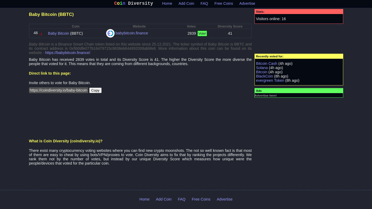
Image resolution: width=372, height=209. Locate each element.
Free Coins (223, 4)
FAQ (204, 4)
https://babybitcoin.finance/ (67, 54)
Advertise (247, 4)
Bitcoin (261, 73)
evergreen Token (270, 81)
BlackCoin (264, 77)
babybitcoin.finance (132, 34)
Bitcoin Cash (266, 64)
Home (167, 4)
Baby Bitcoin (58, 34)
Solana (262, 69)
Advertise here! (266, 96)
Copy (95, 91)
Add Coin (186, 4)
